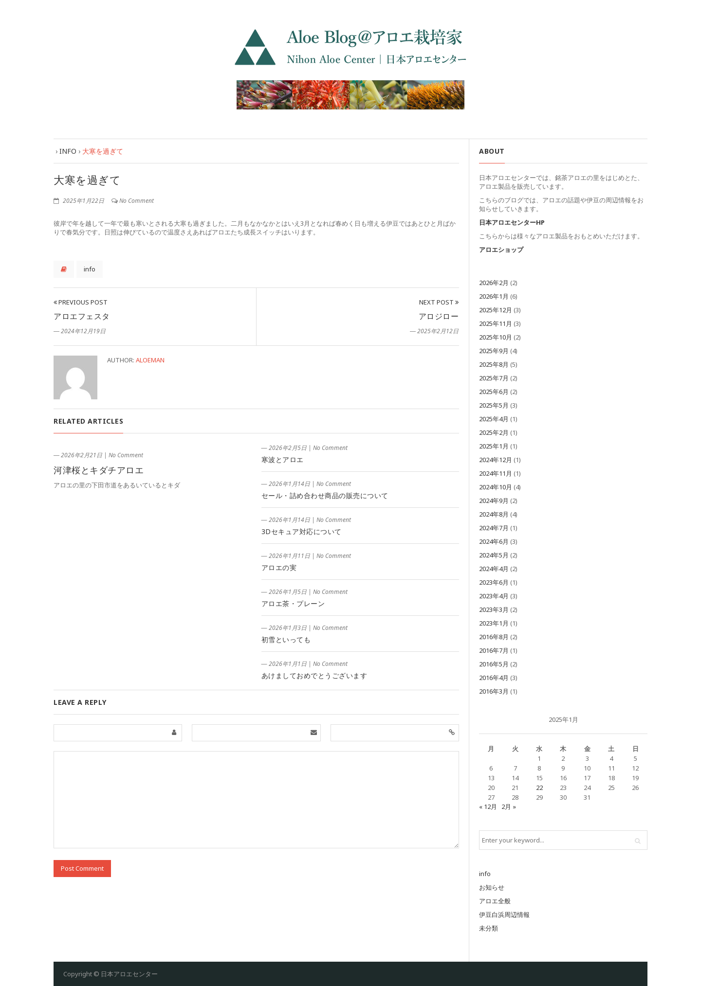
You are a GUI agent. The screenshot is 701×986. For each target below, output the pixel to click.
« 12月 (488, 806)
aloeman (150, 360)
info (89, 269)
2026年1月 (494, 296)
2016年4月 (494, 677)
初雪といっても (286, 639)
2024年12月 (495, 459)
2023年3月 (494, 609)
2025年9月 (494, 350)
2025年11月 (495, 323)
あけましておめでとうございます (314, 675)
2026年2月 (494, 282)
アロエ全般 (495, 900)
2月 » (508, 806)
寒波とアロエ (282, 459)
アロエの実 (279, 567)
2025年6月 (494, 391)
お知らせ (491, 887)
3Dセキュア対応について (301, 531)
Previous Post (81, 302)
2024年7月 (494, 527)
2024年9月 (494, 500)
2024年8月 (494, 514)
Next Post (439, 302)
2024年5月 (494, 555)
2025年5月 (494, 405)
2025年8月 (494, 364)
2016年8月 (494, 636)
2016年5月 (494, 664)
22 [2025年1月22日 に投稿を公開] (539, 787)
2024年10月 (495, 487)
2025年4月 (494, 418)
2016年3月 (494, 691)
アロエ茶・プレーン (293, 603)
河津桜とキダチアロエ (99, 470)
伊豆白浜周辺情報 (504, 914)
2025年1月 (494, 446)
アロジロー (439, 316)
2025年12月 (495, 309)
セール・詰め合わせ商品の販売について (324, 495)
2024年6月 (494, 541)
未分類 (488, 928)
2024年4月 (494, 568)
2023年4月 (494, 596)
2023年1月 (494, 623)
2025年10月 (495, 337)
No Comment (136, 201)
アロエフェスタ (82, 316)
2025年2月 (494, 432)
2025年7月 (494, 378)
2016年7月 (494, 650)
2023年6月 (494, 582)
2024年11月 (495, 473)
